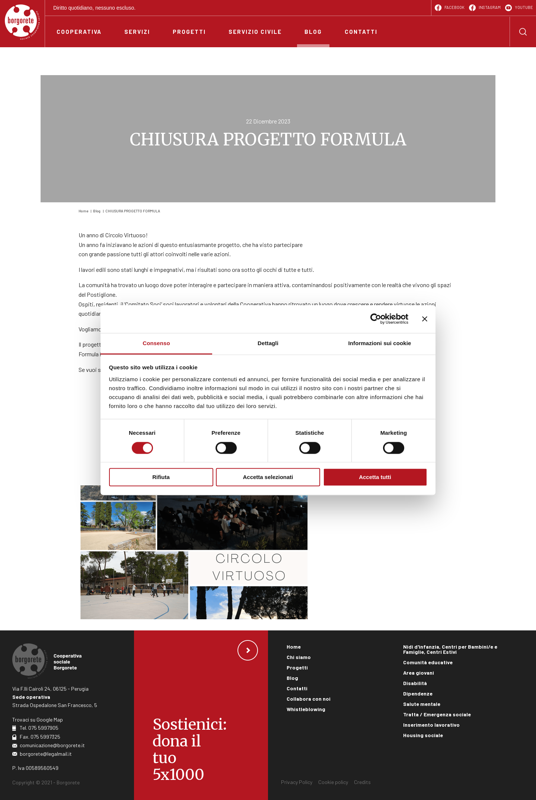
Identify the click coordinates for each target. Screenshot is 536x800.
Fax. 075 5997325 (40, 736)
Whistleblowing (306, 709)
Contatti (297, 688)
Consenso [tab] (156, 343)
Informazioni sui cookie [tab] (379, 343)
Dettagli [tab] (268, 343)
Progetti (297, 667)
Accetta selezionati (268, 477)
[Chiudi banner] (424, 318)
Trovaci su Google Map (37, 719)
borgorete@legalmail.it (46, 754)
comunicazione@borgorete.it (52, 745)
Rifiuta (161, 477)
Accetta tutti (375, 477)
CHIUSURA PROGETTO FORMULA (132, 211)
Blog (96, 211)
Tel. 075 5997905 (39, 728)
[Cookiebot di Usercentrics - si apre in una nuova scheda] (375, 318)
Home (83, 211)
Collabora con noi (309, 698)
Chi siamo (299, 657)
